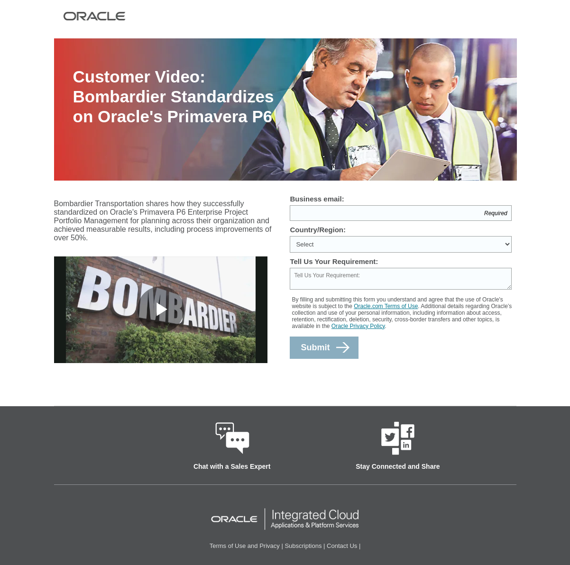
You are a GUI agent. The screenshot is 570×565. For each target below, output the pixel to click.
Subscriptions (303, 545)
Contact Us (342, 545)
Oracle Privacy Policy (358, 326)
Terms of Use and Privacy (245, 545)
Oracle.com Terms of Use (386, 306)
